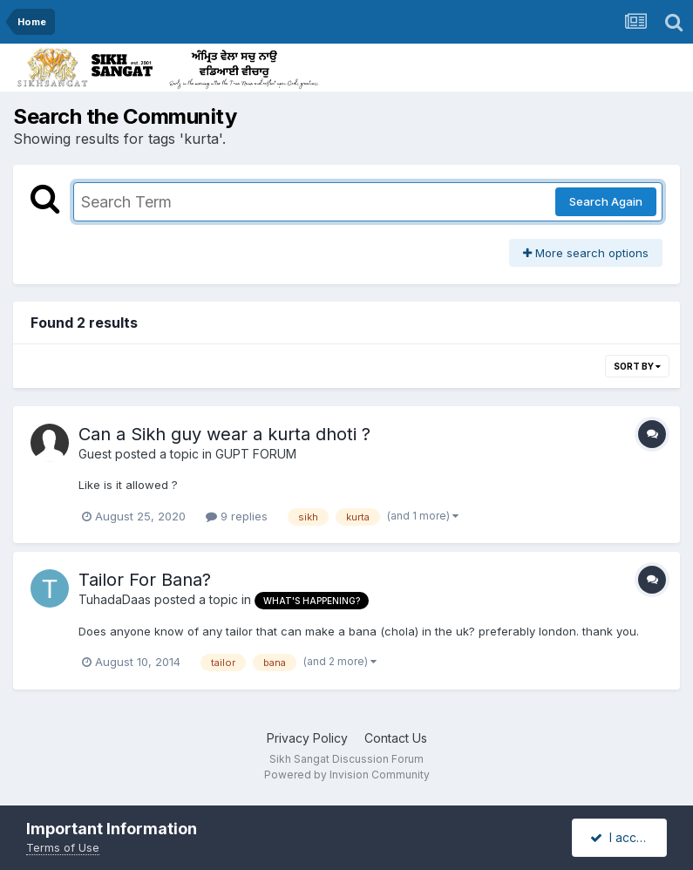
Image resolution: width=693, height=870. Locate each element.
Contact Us (395, 738)
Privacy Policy (307, 738)
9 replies (237, 516)
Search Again (605, 201)
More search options (586, 253)
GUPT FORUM (255, 453)
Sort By (637, 366)
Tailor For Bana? (144, 579)
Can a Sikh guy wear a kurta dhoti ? (224, 434)
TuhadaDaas (114, 599)
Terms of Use (62, 847)
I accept (623, 837)
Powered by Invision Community (347, 774)
